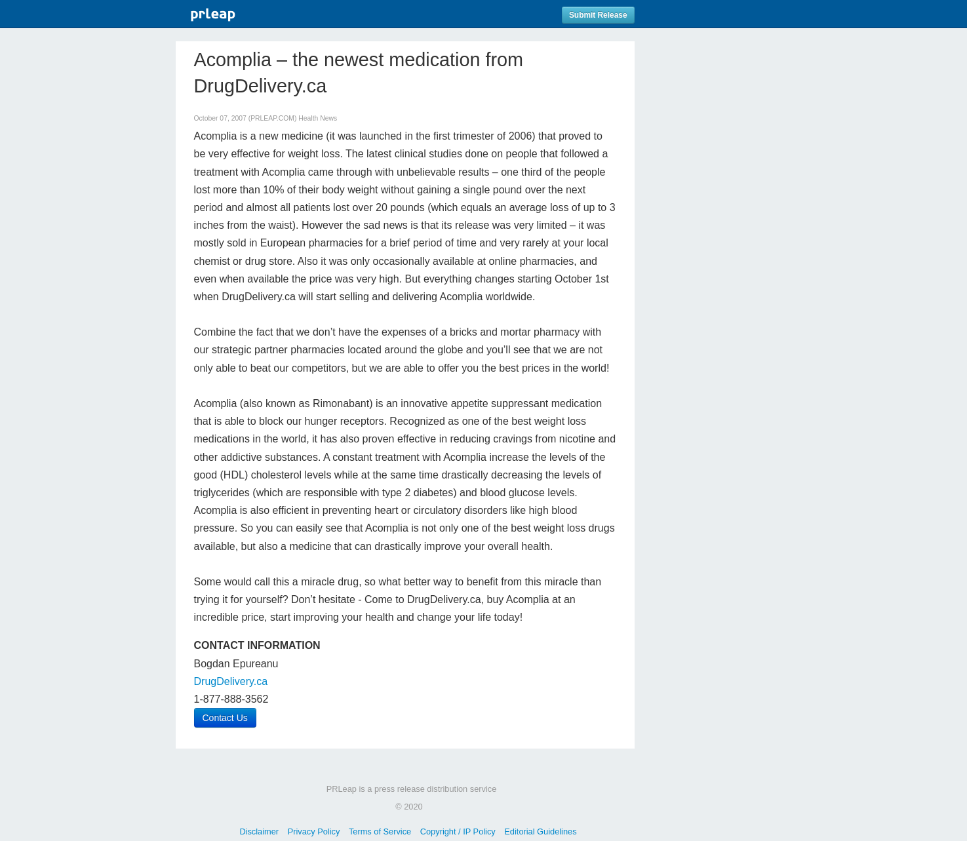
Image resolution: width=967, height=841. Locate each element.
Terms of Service (380, 831)
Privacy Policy (314, 831)
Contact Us (225, 718)
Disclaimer (259, 831)
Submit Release (598, 15)
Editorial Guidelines (540, 831)
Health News (317, 118)
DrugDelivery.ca (231, 681)
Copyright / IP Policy (458, 831)
